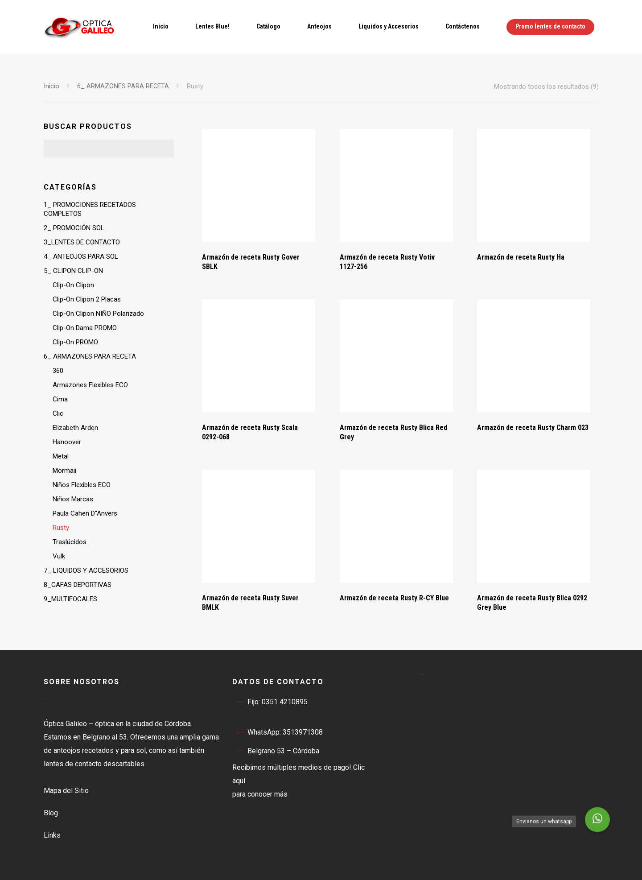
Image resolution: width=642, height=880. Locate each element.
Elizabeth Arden (75, 428)
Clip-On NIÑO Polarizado (98, 314)
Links (52, 835)
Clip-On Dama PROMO (85, 328)
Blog (51, 813)
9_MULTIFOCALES (70, 599)
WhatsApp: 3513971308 (277, 732)
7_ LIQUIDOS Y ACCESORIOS (86, 570)
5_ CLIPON (73, 271)
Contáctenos (462, 26)
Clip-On (73, 285)
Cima (60, 399)
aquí (238, 781)
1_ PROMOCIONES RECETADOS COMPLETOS (90, 209)
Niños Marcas (73, 499)
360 (58, 371)
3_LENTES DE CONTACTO (82, 242)
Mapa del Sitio (66, 790)
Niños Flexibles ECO (82, 485)
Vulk (59, 556)
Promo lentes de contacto (550, 26)
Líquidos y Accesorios (388, 26)
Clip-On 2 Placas (87, 299)
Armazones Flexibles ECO (90, 385)
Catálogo (268, 26)
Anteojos (319, 26)
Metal (61, 456)
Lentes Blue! (212, 26)
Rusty (61, 528)
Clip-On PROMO (75, 342)
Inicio (161, 26)
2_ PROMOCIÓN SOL (74, 228)
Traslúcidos (69, 542)
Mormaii (64, 471)
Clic (58, 413)
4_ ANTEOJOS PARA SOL (81, 256)
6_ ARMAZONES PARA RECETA (123, 86)
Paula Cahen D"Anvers (85, 513)
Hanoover (67, 442)
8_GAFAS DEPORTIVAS (77, 585)
